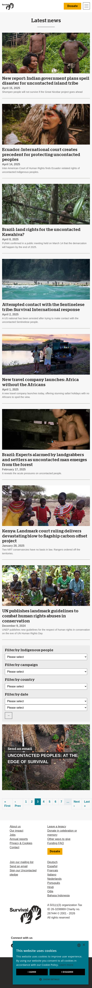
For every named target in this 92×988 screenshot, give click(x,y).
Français (52, 870)
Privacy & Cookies (21, 843)
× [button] (83, 945)
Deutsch (52, 862)
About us (15, 826)
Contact (14, 847)
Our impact (16, 830)
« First (7, 803)
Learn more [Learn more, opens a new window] (31, 964)
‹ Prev (18, 803)
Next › (77, 803)
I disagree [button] (65, 971)
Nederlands (54, 878)
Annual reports (19, 839)
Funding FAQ (55, 843)
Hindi (50, 887)
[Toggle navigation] (86, 5)
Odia (50, 891)
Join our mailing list (21, 862)
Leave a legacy (56, 826)
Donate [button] (72, 6)
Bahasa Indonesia (58, 895)
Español (52, 866)
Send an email (19, 866)
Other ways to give (59, 839)
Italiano (51, 874)
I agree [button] (25, 971)
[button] (46, 979)
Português (53, 882)
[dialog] (46, 963)
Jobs (13, 834)
